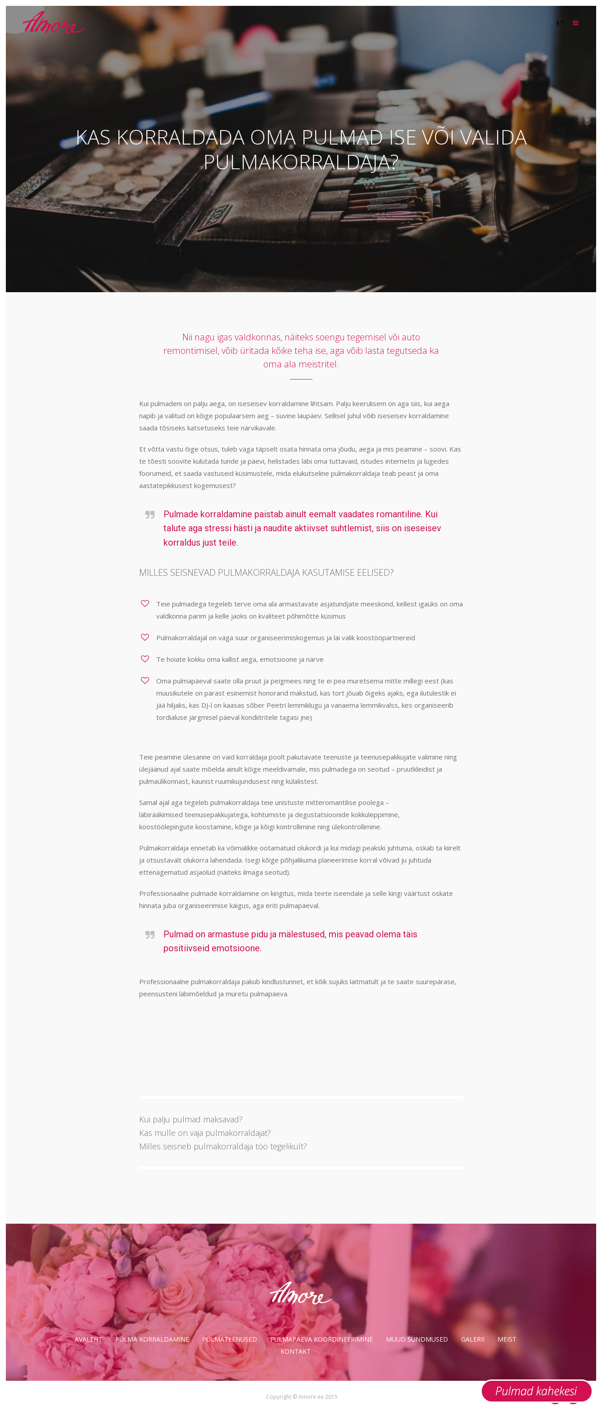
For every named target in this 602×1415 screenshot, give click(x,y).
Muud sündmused (417, 1339)
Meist (507, 1339)
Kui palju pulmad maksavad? (191, 1119)
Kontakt (296, 1351)
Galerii (472, 1339)
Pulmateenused (229, 1339)
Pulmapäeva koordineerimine (321, 1339)
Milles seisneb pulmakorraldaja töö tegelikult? (223, 1146)
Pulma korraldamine (152, 1339)
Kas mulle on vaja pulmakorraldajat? (205, 1132)
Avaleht (88, 1339)
